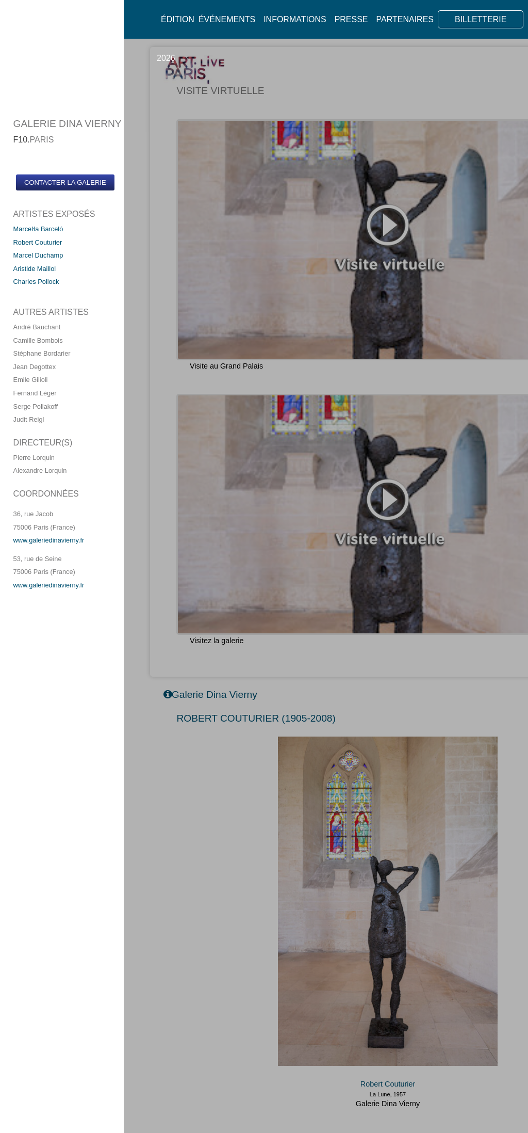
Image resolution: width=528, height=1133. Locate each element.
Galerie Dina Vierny (388, 1103)
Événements (227, 19)
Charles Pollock (36, 281)
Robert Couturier (37, 242)
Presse (351, 19)
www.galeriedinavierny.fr (49, 540)
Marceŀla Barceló (38, 229)
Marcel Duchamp (38, 255)
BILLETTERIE (480, 19)
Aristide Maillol (34, 269)
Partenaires (405, 19)
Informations (294, 19)
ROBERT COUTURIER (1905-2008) (256, 718)
